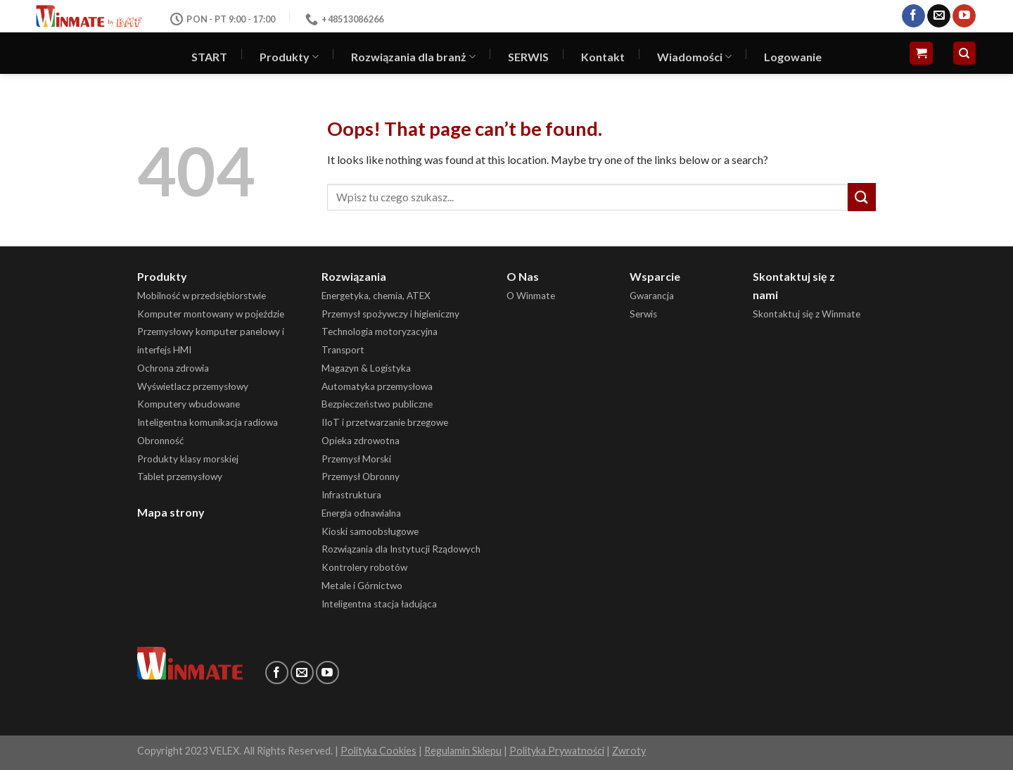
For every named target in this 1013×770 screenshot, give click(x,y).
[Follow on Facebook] (913, 16)
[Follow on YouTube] (964, 16)
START (209, 56)
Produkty (289, 57)
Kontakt (603, 56)
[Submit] (862, 196)
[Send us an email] (938, 16)
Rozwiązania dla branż (413, 57)
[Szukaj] (964, 53)
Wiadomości (694, 57)
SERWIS (528, 56)
